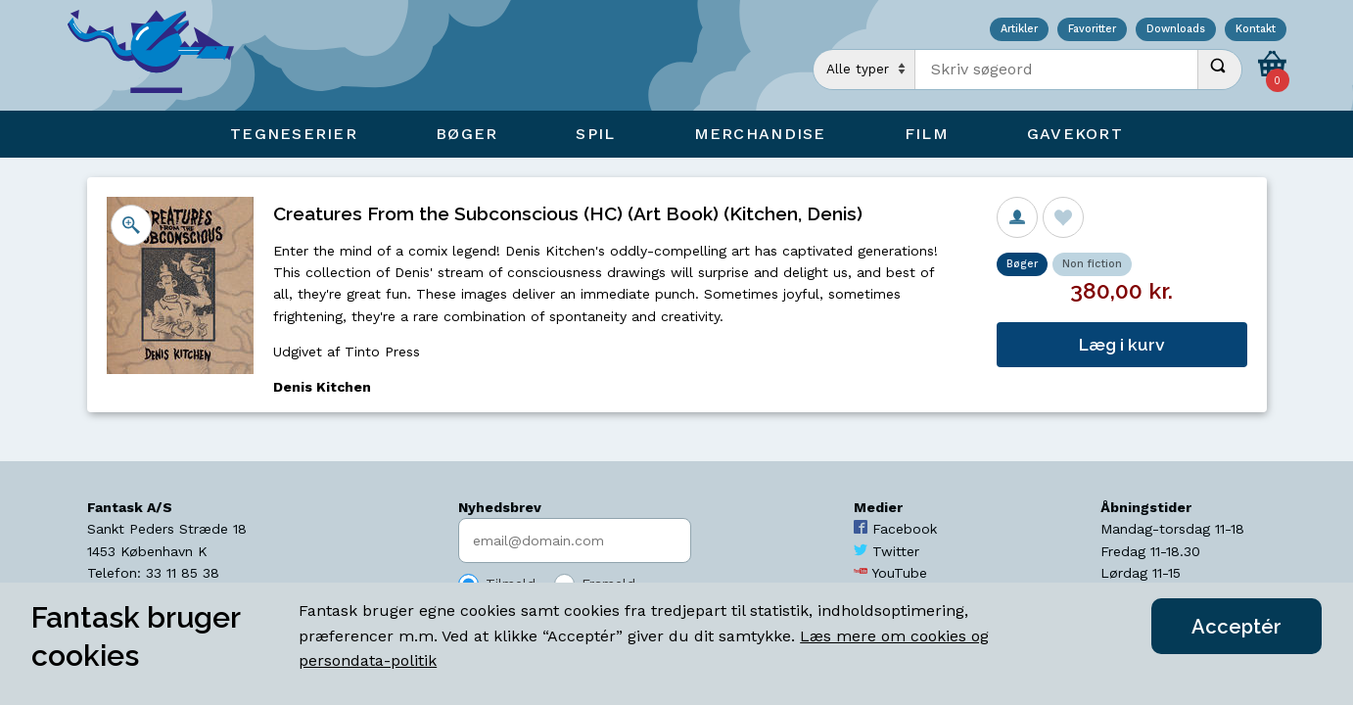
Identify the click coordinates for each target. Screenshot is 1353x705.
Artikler (1019, 30)
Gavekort (1075, 133)
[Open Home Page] (161, 55)
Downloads (1175, 30)
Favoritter (1092, 30)
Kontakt (1256, 30)
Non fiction (1092, 264)
